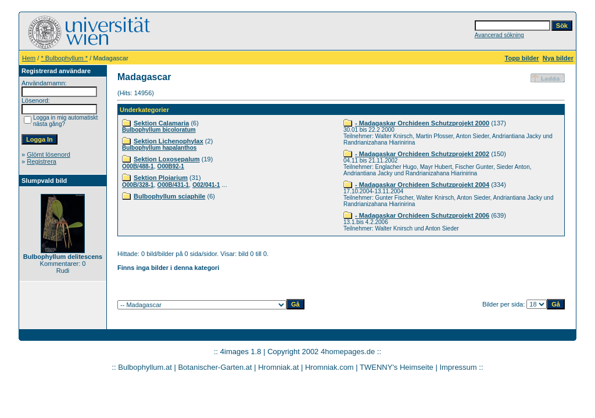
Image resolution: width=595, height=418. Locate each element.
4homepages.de (348, 351)
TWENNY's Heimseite (396, 367)
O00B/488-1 (137, 166)
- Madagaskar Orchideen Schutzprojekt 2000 (422, 123)
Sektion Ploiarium (161, 177)
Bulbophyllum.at (145, 367)
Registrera (41, 161)
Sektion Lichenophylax (168, 141)
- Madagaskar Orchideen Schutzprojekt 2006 (422, 215)
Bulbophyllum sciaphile (169, 196)
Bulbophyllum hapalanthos (159, 148)
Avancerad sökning (499, 35)
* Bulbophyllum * (64, 58)
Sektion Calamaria (161, 123)
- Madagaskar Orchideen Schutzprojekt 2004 (422, 184)
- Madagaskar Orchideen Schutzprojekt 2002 (422, 153)
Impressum (457, 367)
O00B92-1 (170, 166)
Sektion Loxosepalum (167, 159)
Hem (28, 58)
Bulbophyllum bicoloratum (159, 130)
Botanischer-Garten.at (215, 367)
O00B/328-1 (137, 185)
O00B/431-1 (173, 185)
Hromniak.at (278, 367)
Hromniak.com (329, 367)
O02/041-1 (206, 185)
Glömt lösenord (48, 154)
